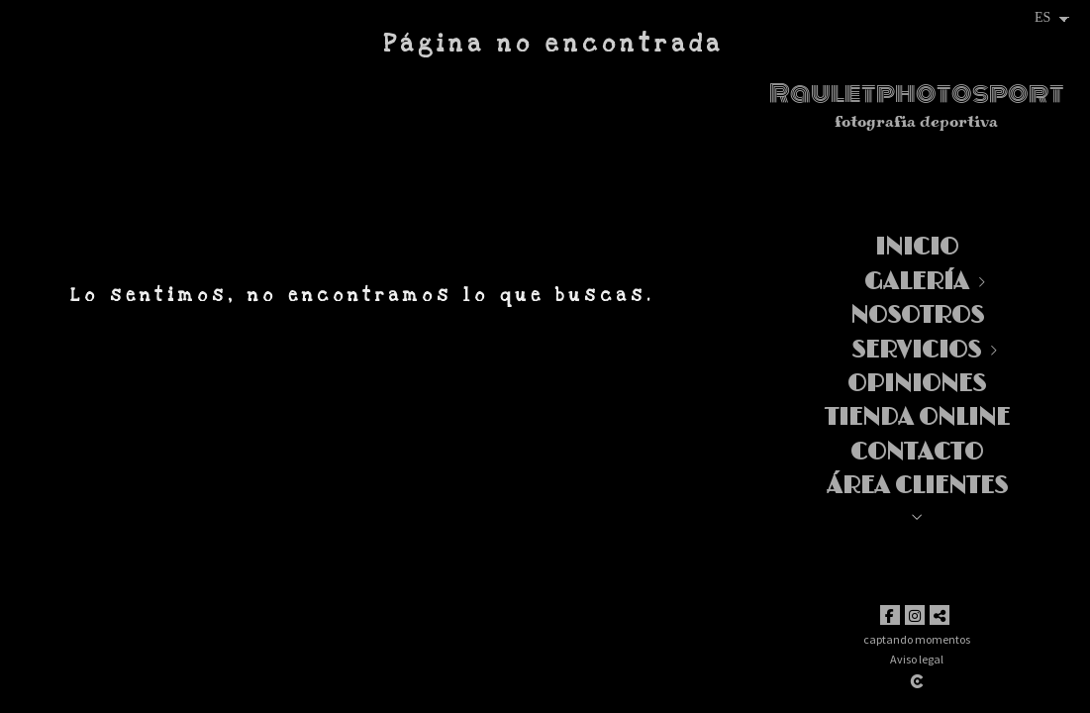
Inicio (916, 247)
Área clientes (917, 485)
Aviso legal (916, 659)
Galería (916, 281)
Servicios (916, 350)
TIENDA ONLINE (917, 417)
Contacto (916, 452)
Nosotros (917, 315)
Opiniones (916, 383)
